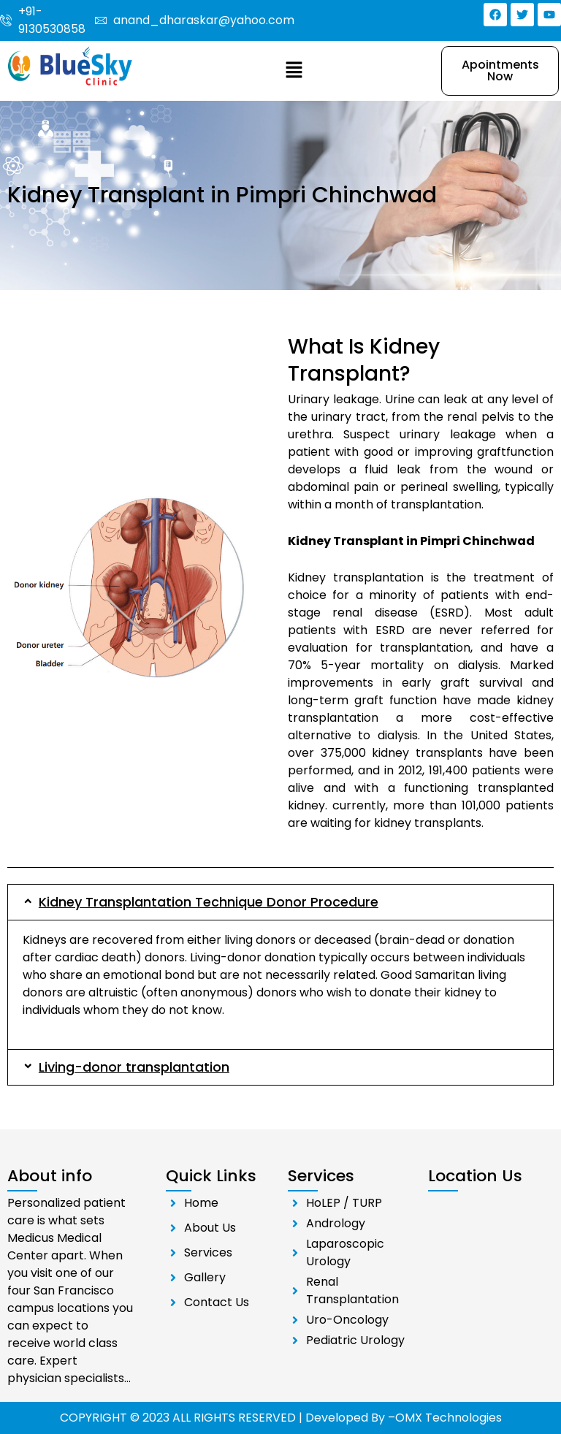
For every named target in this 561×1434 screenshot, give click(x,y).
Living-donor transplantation (134, 1067)
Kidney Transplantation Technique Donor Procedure (208, 902)
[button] (293, 71)
